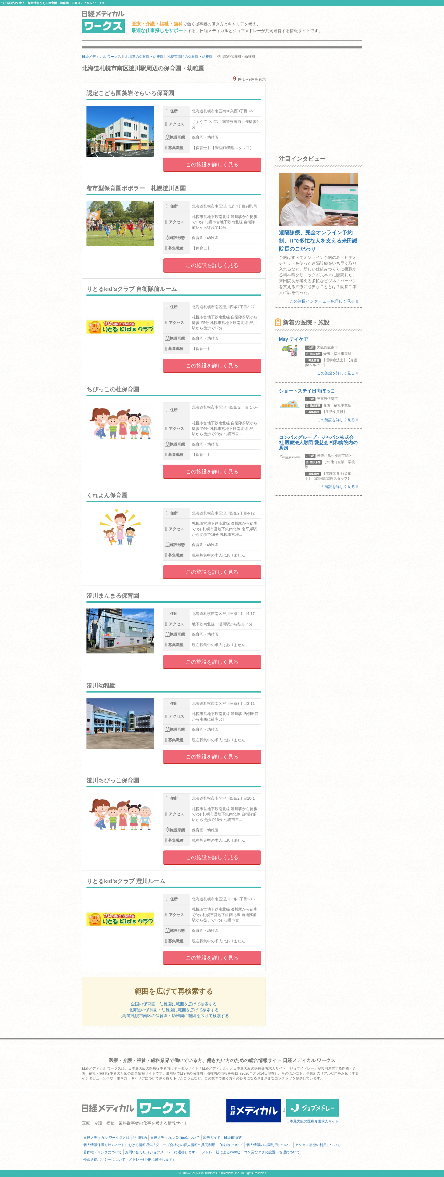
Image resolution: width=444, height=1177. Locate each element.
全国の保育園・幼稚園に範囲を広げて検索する (174, 1004)
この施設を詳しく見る (212, 165)
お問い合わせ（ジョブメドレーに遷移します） (162, 1152)
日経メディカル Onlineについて (175, 1138)
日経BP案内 (233, 1138)
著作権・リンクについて (102, 1152)
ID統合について (230, 1145)
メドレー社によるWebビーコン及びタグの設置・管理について (251, 1152)
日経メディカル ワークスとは (106, 1138)
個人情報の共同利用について (269, 1145)
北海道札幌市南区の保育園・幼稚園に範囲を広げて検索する (174, 1015)
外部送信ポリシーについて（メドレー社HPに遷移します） (129, 1159)
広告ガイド (212, 1138)
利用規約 (140, 1138)
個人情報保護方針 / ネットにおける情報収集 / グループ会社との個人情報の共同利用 (149, 1145)
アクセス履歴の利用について (318, 1145)
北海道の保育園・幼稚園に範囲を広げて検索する (174, 1009)
